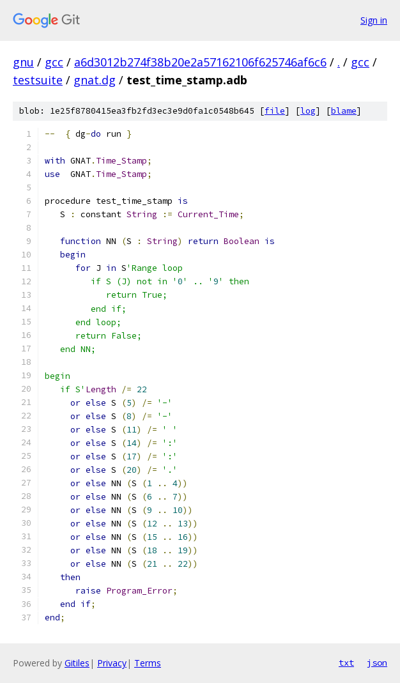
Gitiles (77, 663)
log (308, 110)
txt (346, 662)
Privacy (112, 663)
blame (344, 110)
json (377, 662)
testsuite (38, 80)
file (275, 110)
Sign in (373, 20)
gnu (23, 62)
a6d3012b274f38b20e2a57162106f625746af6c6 (200, 62)
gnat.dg (94, 80)
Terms (147, 663)
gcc (54, 62)
